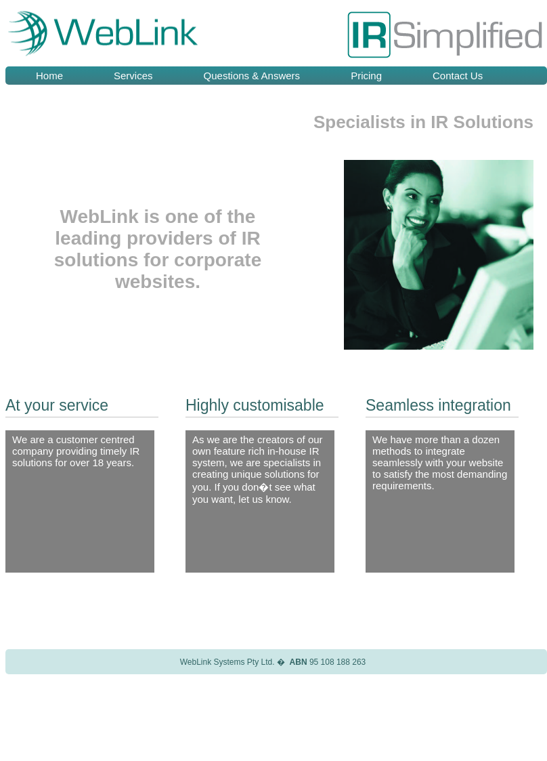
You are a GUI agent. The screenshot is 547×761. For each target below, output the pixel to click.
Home (49, 75)
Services (133, 75)
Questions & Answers (252, 75)
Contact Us (458, 75)
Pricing (366, 75)
